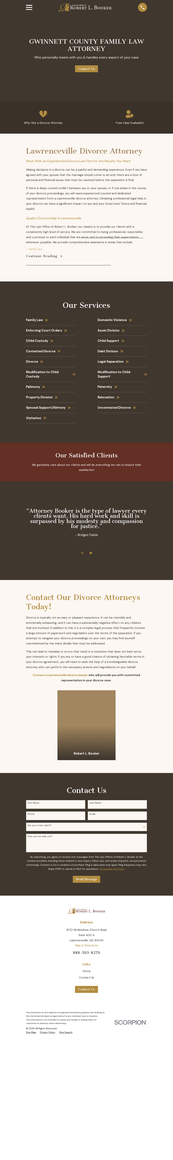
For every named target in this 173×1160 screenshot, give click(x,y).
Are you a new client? (39, 954)
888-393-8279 (86, 1081)
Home (86, 1100)
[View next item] (91, 682)
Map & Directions (86, 1074)
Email (92, 942)
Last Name (95, 931)
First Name (33, 931)
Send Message (86, 1008)
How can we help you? (40, 965)
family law (35, 252)
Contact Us (86, 69)
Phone (31, 942)
